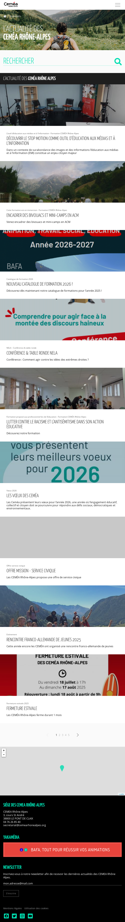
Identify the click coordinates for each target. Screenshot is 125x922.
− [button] (4, 755)
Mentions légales (12, 908)
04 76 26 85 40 (12, 822)
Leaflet (121, 794)
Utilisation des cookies (36, 908)
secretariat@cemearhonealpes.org (24, 825)
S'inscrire (11, 893)
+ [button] (4, 750)
